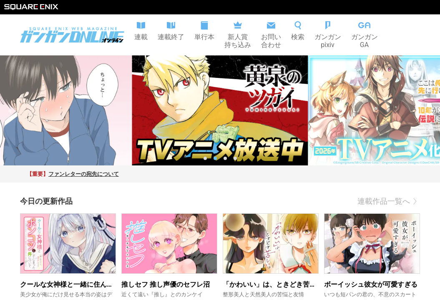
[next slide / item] (430, 110)
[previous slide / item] (9, 110)
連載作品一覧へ (388, 201)
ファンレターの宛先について (83, 174)
